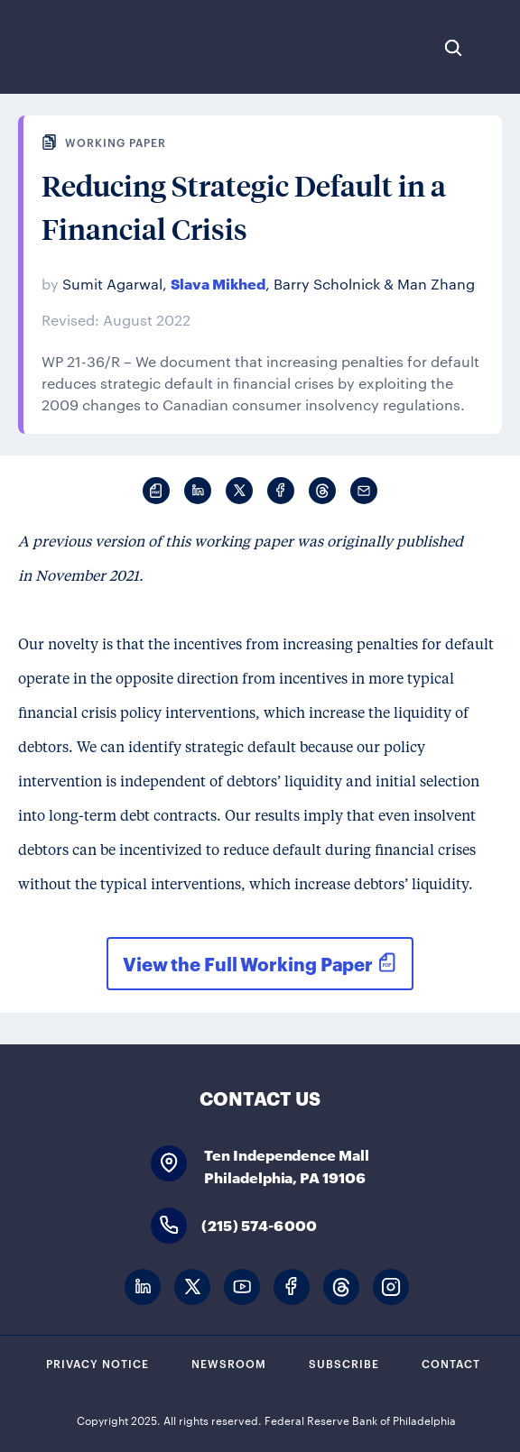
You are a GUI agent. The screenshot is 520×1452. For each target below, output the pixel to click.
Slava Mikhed (218, 282)
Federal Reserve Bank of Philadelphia (74, 47)
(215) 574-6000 (259, 1224)
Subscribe (344, 1363)
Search (453, 47)
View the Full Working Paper (248, 963)
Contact (451, 1363)
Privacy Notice (97, 1363)
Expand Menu (497, 47)
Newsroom (228, 1363)
